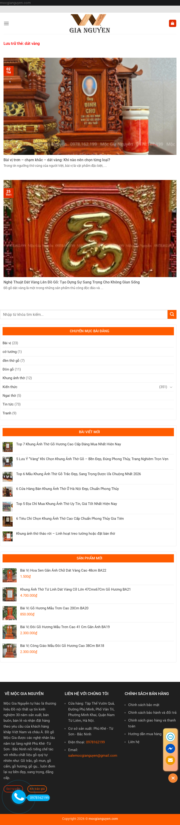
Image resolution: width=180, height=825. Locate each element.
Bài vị (7, 343)
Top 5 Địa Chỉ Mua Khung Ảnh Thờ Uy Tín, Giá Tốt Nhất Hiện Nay (66, 504)
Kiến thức (10, 387)
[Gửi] (172, 314)
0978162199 (95, 742)
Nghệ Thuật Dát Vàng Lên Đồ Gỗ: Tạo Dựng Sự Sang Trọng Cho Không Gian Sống (72, 282)
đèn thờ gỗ (11, 361)
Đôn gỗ (8, 369)
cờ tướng (10, 352)
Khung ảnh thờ (14, 378)
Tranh (7, 413)
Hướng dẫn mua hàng (144, 734)
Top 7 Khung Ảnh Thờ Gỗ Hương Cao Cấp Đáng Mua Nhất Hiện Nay (68, 444)
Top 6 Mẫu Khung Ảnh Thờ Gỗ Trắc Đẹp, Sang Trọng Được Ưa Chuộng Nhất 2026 (78, 474)
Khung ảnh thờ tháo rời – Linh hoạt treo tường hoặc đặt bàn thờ (65, 533)
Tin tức (8, 404)
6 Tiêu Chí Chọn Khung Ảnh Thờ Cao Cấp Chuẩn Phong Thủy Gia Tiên (70, 518)
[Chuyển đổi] (171, 387)
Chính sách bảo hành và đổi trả (152, 712)
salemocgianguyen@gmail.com (92, 755)
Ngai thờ (9, 395)
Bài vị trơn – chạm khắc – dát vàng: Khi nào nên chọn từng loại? (57, 160)
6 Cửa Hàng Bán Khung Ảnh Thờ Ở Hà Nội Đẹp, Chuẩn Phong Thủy (67, 489)
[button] (6, 23)
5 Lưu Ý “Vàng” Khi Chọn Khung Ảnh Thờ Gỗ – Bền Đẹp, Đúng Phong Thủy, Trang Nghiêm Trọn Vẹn (92, 459)
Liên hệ (133, 742)
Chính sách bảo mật (143, 705)
